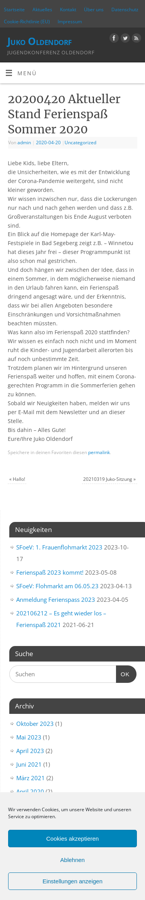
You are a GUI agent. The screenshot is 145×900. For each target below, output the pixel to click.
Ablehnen (72, 860)
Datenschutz (124, 9)
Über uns (94, 9)
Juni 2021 (29, 764)
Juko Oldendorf (39, 41)
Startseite (14, 9)
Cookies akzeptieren (72, 838)
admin (24, 142)
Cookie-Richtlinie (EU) (27, 21)
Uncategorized (80, 142)
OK (123, 673)
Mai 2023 (28, 737)
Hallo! (17, 479)
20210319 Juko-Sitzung (109, 479)
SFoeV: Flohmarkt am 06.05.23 (57, 586)
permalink (99, 452)
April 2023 (30, 751)
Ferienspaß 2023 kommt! (50, 572)
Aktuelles (42, 9)
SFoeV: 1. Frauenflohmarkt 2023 (59, 547)
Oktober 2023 (35, 723)
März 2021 (30, 778)
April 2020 (30, 791)
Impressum (70, 21)
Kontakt (68, 9)
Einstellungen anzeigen (72, 881)
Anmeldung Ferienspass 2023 (55, 599)
